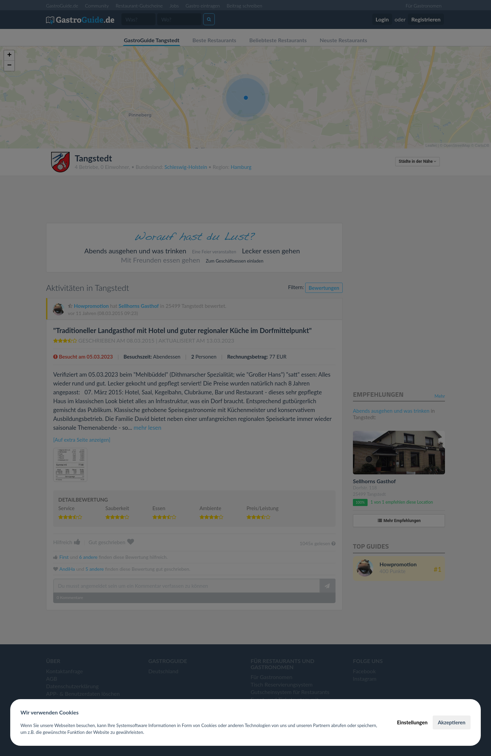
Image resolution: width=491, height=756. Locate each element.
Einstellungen (412, 722)
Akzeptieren (451, 722)
